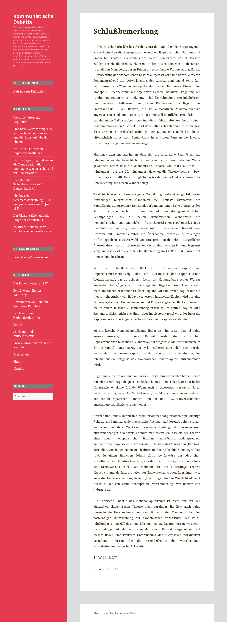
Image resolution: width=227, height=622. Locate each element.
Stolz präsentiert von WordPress (115, 613)
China (17, 361)
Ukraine (18, 369)
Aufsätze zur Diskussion (29, 91)
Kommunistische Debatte (33, 19)
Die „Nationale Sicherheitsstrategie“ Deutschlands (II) (27, 184)
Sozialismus (21, 354)
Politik (17, 325)
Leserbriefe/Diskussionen (30, 257)
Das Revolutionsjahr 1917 (30, 283)
